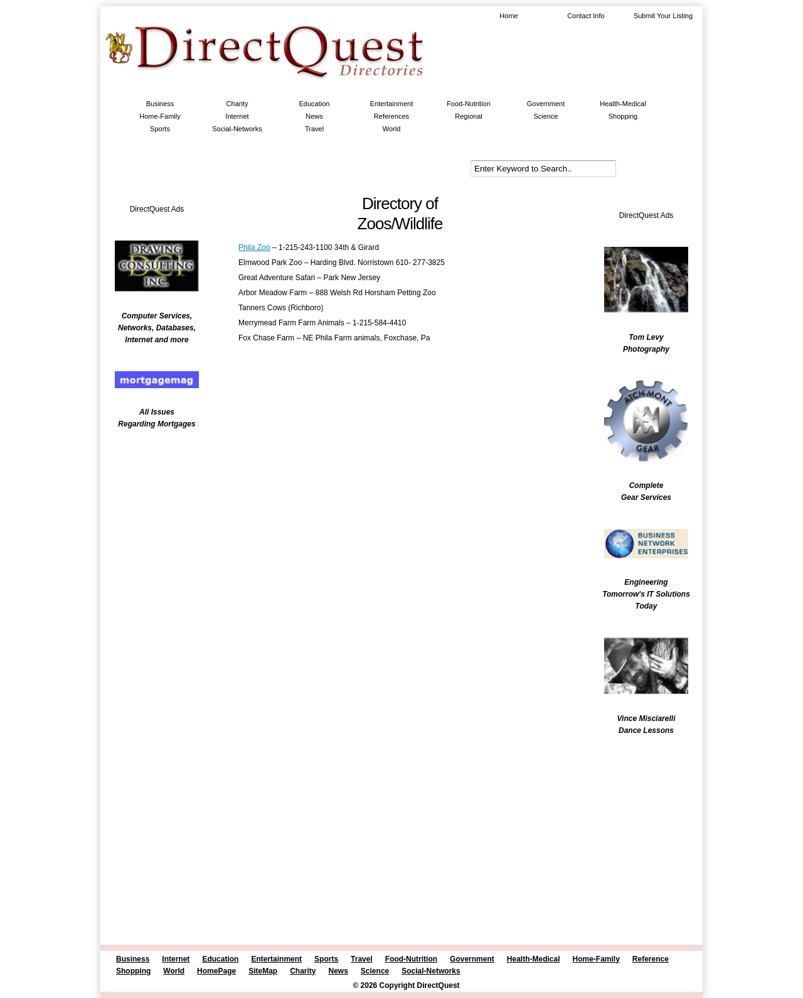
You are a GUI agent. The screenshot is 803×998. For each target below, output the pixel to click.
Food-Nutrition (469, 103)
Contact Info (585, 15)
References (391, 116)
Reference (650, 959)
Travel (314, 129)
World (392, 129)
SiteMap (262, 971)
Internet (236, 116)
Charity (237, 103)
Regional (468, 116)
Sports (160, 129)
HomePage (216, 971)
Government (546, 103)
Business (160, 103)
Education (314, 103)
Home (508, 15)
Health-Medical (623, 103)
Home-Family (159, 116)
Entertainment (391, 103)
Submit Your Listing (663, 15)
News (314, 116)
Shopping (623, 116)
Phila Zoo (254, 247)
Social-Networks (237, 129)
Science (545, 116)
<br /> (150, 518)
